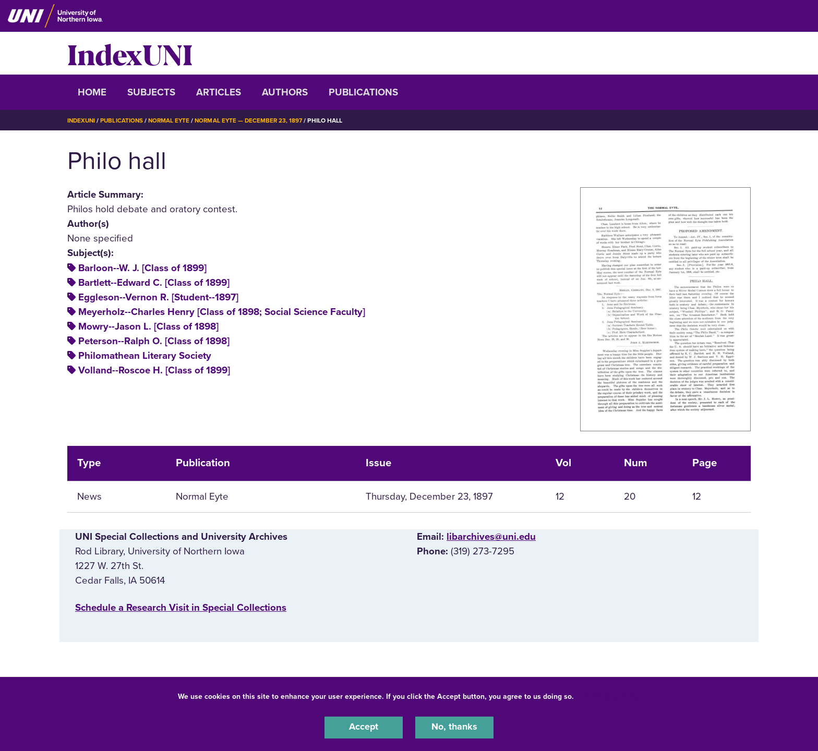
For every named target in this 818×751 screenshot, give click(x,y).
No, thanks (454, 727)
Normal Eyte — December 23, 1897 (254, 120)
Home (92, 92)
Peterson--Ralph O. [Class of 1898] (154, 341)
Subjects (151, 92)
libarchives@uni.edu (491, 536)
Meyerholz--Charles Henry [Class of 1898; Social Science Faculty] (221, 312)
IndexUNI (130, 53)
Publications (363, 92)
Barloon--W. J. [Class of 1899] (142, 268)
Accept (363, 727)
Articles (218, 92)
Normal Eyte (172, 120)
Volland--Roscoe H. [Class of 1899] (154, 370)
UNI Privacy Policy (609, 695)
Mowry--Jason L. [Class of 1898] (148, 326)
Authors (285, 92)
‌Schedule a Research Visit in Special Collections (180, 607)
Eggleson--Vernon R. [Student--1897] (158, 297)
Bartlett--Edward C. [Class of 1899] (154, 282)
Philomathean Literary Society (144, 355)
